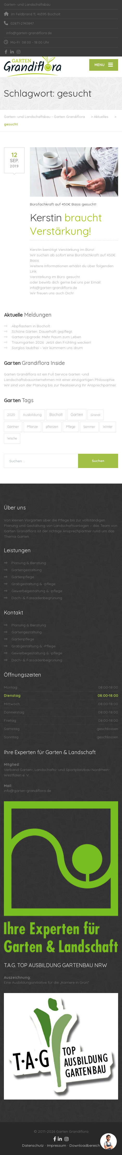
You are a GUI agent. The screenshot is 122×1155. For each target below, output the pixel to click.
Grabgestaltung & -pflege (33, 584)
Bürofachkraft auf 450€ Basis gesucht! (63, 204)
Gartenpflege (22, 577)
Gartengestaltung (26, 570)
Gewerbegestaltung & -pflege (36, 591)
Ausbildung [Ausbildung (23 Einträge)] (32, 415)
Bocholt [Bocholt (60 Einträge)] (56, 414)
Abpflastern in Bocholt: (31, 326)
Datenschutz (33, 1145)
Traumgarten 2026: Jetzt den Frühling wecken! (51, 342)
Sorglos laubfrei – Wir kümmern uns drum (47, 347)
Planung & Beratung (28, 563)
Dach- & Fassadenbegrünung (36, 598)
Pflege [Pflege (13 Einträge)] (70, 426)
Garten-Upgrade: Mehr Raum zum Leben (46, 337)
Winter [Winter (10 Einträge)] (108, 427)
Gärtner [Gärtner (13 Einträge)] (13, 426)
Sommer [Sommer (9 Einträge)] (89, 427)
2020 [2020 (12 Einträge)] (11, 415)
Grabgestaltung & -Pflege (33, 646)
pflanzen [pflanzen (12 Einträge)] (52, 427)
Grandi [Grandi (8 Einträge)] (95, 415)
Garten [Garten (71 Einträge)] (76, 414)
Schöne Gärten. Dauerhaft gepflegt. (42, 331)
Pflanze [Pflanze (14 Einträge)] (32, 426)
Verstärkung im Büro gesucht (55, 276)
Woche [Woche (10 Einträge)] (12, 438)
